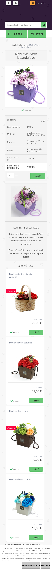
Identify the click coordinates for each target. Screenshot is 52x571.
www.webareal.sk (34, 544)
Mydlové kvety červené (20, 342)
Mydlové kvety (22, 45)
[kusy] (10, 175)
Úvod (14, 45)
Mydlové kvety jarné (19, 411)
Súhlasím (45, 565)
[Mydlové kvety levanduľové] (26, 67)
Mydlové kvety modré (20, 479)
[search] (43, 25)
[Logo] (24, 14)
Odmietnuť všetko (31, 565)
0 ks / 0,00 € (40, 3)
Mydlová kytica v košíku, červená (21, 275)
